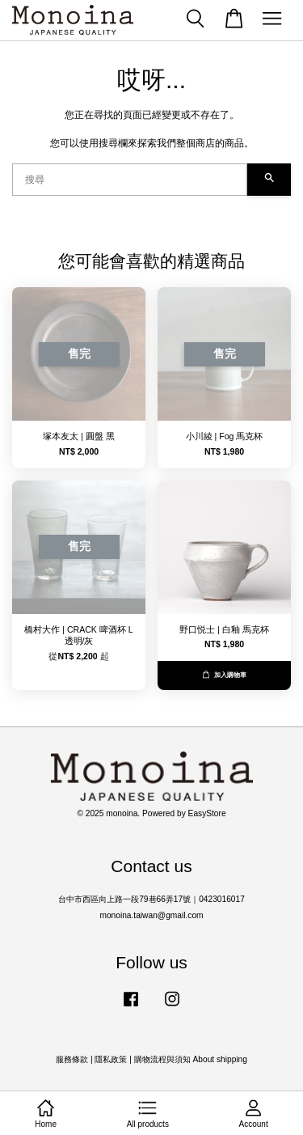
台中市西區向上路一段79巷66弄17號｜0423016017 (151, 899)
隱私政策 (111, 1059)
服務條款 (72, 1059)
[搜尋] (129, 179)
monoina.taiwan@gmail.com (151, 915)
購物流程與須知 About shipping (190, 1059)
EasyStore (207, 813)
